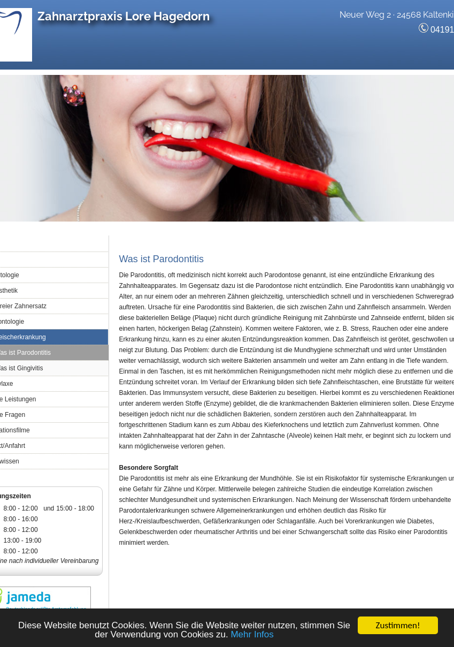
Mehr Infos (251, 635)
